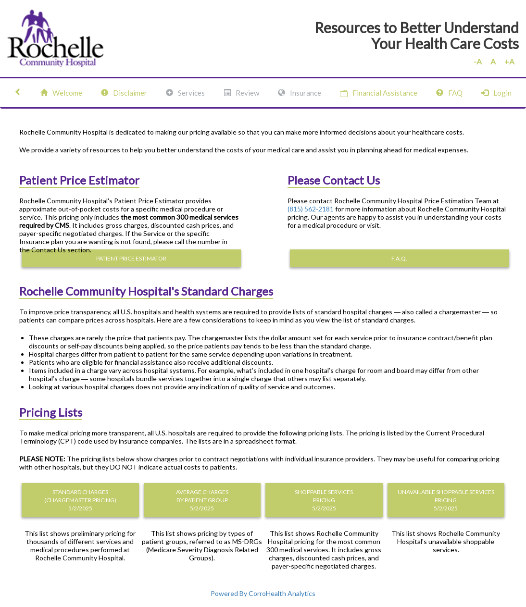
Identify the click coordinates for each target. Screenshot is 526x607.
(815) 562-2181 (311, 209)
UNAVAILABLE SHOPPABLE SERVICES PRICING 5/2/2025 (446, 500)
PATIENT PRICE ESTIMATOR (131, 258)
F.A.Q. (399, 258)
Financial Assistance (378, 93)
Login (496, 92)
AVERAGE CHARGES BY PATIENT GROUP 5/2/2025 (202, 500)
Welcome (61, 92)
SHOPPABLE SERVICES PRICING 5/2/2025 (324, 500)
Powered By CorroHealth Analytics (263, 593)
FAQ (449, 92)
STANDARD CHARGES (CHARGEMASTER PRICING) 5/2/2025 (80, 500)
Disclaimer (124, 92)
